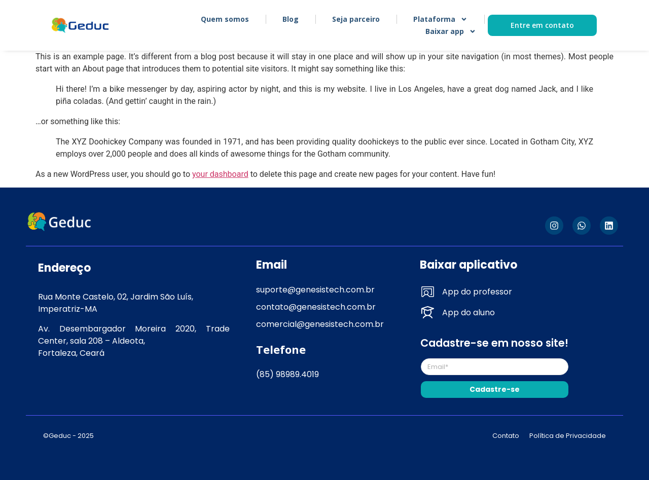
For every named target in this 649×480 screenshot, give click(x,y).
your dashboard (220, 174)
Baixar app (450, 31)
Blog (290, 19)
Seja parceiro (356, 19)
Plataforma (440, 19)
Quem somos (225, 19)
